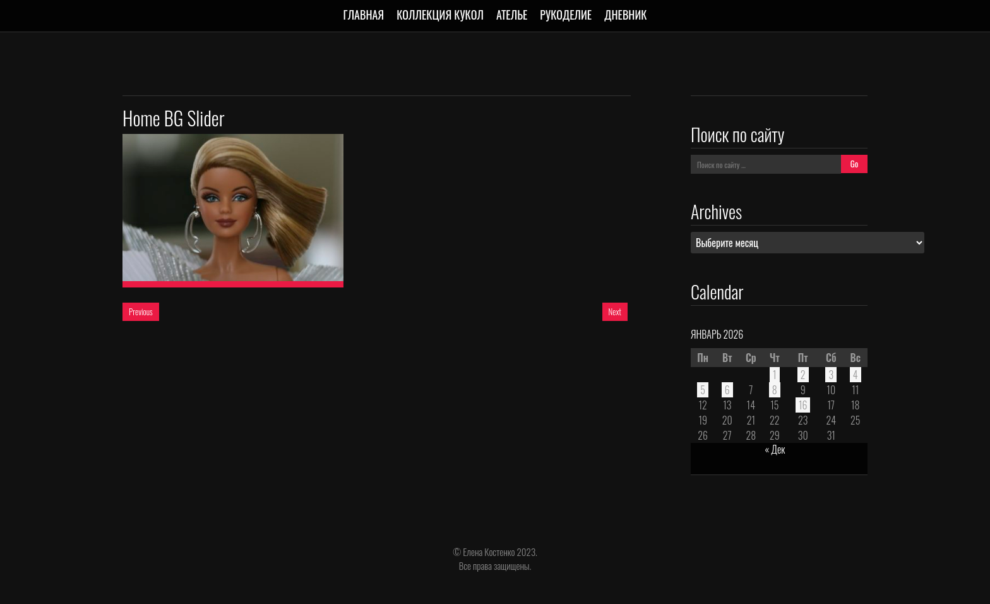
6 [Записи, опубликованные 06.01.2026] (727, 389)
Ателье (511, 14)
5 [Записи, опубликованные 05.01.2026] (702, 389)
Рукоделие (566, 14)
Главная (364, 14)
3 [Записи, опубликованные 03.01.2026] (830, 374)
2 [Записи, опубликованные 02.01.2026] (803, 374)
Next (615, 311)
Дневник (625, 14)
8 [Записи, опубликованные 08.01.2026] (774, 389)
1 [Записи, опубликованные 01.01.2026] (775, 374)
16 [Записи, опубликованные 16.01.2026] (803, 405)
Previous (141, 311)
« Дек (775, 449)
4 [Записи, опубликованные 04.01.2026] (855, 374)
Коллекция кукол (440, 14)
